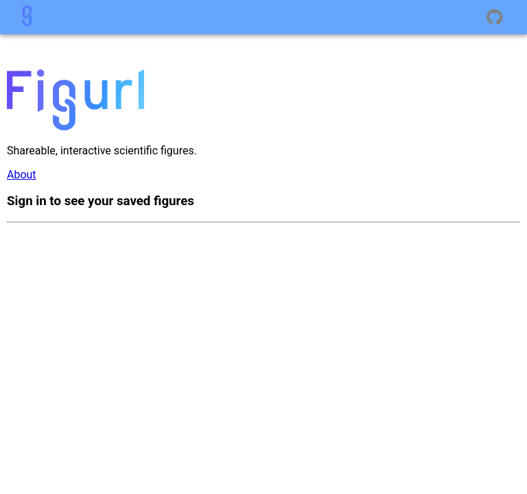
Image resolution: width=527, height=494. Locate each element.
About (21, 174)
